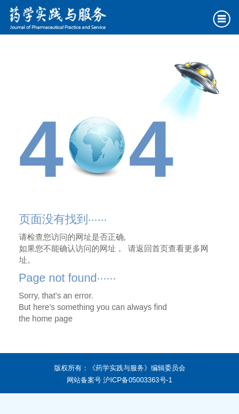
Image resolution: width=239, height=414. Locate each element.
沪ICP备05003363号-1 (137, 380)
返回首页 (152, 248)
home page (52, 318)
